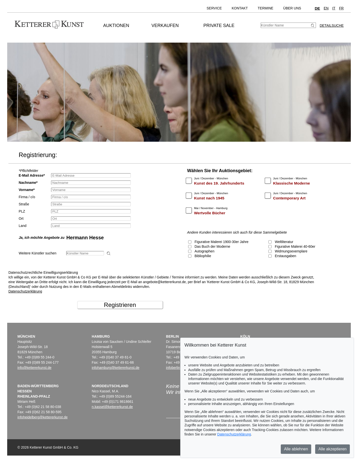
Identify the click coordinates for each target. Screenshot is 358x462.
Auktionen (116, 25)
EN (326, 8)
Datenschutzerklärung (25, 291)
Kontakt (240, 8)
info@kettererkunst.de (34, 368)
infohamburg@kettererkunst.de (115, 368)
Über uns (292, 8)
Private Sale (219, 25)
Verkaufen (165, 25)
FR (341, 8)
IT (333, 8)
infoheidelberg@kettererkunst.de (43, 417)
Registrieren (120, 304)
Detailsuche (332, 25)
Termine (265, 8)
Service (214, 8)
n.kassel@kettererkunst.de (112, 407)
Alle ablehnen (296, 449)
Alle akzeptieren (332, 449)
